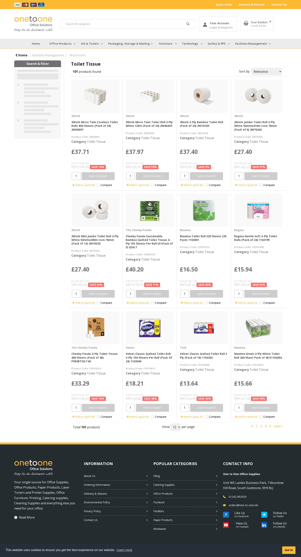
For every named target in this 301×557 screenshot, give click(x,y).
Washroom (77, 55)
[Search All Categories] (127, 23)
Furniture (165, 43)
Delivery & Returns (252, 4)
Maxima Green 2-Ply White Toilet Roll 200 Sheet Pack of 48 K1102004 (258, 355)
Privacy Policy (92, 511)
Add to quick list (83, 185)
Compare (104, 185)
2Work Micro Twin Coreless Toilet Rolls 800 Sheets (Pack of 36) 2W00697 (94, 125)
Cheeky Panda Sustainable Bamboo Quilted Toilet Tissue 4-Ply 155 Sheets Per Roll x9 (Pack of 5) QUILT (149, 241)
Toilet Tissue (96, 141)
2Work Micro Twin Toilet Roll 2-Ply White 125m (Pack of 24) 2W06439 (149, 124)
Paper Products (163, 520)
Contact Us (279, 4)
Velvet (130, 347)
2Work (75, 116)
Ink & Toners (90, 43)
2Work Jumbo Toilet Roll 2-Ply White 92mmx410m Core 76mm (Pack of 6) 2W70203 (255, 125)
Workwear (159, 529)
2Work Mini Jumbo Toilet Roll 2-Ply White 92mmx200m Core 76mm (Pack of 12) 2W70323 (95, 239)
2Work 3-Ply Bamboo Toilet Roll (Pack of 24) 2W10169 (201, 124)
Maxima (185, 230)
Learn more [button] (124, 550)
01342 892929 (237, 497)
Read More (27, 517)
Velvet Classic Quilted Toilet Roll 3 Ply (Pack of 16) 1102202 (203, 355)
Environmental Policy (97, 502)
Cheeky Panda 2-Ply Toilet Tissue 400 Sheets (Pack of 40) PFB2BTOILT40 (94, 357)
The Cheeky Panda (138, 230)
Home (36, 43)
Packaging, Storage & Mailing (129, 43)
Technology (190, 43)
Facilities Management (251, 43)
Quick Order (224, 4)
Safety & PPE (217, 43)
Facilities (158, 511)
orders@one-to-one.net (243, 505)
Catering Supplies (164, 485)
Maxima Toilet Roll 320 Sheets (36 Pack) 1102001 (203, 238)
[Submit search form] (188, 24)
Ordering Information (97, 485)
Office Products (60, 43)
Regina (239, 230)
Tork (183, 347)
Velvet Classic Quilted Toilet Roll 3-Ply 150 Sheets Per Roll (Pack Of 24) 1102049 (149, 357)
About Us (89, 476)
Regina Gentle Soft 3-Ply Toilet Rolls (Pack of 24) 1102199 (255, 238)
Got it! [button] (289, 550)
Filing (156, 476)
